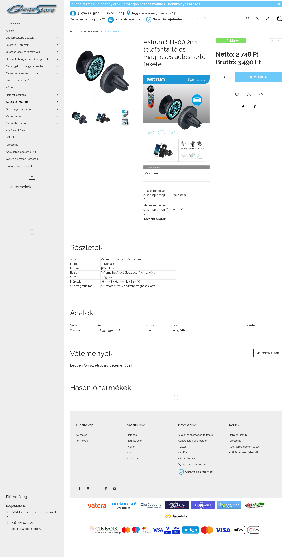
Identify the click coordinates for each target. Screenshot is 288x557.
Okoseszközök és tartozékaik (23, 51)
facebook (79, 488)
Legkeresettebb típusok (20, 37)
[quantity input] (224, 77)
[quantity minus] (219, 77)
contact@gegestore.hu (27, 528)
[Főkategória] (72, 31)
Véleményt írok (268, 353)
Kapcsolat (12, 144)
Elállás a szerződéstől (19, 166)
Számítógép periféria (18, 109)
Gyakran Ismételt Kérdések (22, 158)
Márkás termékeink (17, 123)
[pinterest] (255, 107)
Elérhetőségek (186, 458)
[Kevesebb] (32, 177)
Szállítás (183, 452)
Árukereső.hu (123, 508)
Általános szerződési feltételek (196, 434)
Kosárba (258, 77)
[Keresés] (223, 18)
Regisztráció (134, 440)
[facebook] (243, 107)
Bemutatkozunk (238, 434)
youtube (114, 488)
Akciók (10, 30)
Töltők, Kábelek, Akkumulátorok (25, 73)
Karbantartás (13, 116)
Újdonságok (13, 23)
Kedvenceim (134, 458)
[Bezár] (279, 4)
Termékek (82, 440)
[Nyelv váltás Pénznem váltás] (258, 18)
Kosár (130, 452)
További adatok (154, 219)
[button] (237, 94)
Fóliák (9, 87)
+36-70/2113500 (22, 522)
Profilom (132, 446)
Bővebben (150, 173)
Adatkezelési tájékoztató (192, 440)
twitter (97, 488)
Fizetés (182, 446)
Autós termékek (17, 101)
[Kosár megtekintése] (277, 18)
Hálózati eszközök (16, 94)
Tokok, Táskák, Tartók (18, 80)
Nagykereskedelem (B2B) (21, 151)
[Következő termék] (279, 41)
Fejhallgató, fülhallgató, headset (25, 66)
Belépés (132, 434)
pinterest (105, 488)
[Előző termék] (272, 41)
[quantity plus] (230, 77)
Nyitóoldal (82, 434)
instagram (88, 488)
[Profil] (268, 18)
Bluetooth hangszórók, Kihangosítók (27, 59)
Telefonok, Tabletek (17, 44)
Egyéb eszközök (15, 130)
